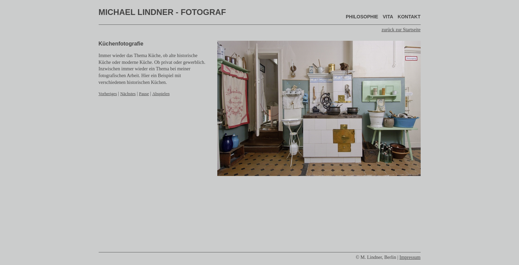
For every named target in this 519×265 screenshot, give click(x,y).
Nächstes (128, 93)
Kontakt (409, 16)
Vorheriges (108, 93)
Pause (144, 93)
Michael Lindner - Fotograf (162, 12)
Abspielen (160, 93)
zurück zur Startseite (400, 29)
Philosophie (362, 16)
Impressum (409, 257)
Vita (388, 16)
